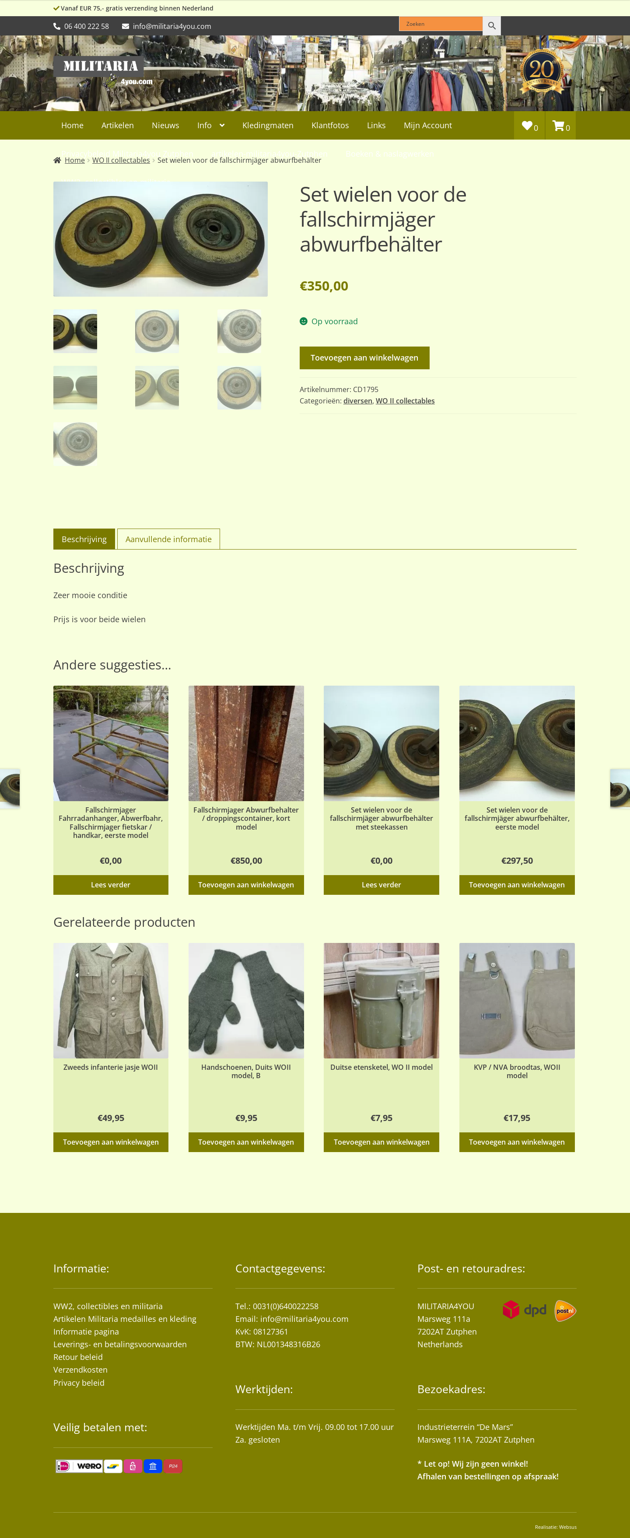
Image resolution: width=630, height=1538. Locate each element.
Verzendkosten (80, 1369)
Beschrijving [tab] (84, 539)
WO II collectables (405, 401)
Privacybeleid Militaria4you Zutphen (127, 153)
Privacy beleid (79, 1382)
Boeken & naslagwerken (390, 153)
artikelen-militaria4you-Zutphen (269, 153)
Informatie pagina (86, 1331)
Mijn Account (428, 125)
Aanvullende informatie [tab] (169, 539)
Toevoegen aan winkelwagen (364, 357)
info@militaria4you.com (304, 1319)
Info (204, 125)
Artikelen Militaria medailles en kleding (124, 1319)
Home (72, 125)
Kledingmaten (268, 125)
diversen (357, 401)
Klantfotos (330, 125)
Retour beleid (78, 1357)
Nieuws (165, 125)
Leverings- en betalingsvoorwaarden (120, 1344)
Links (376, 125)
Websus (568, 1527)
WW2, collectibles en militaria (108, 1306)
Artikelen (118, 125)
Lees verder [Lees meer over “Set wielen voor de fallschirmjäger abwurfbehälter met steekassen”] (381, 885)
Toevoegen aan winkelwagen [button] (246, 885)
